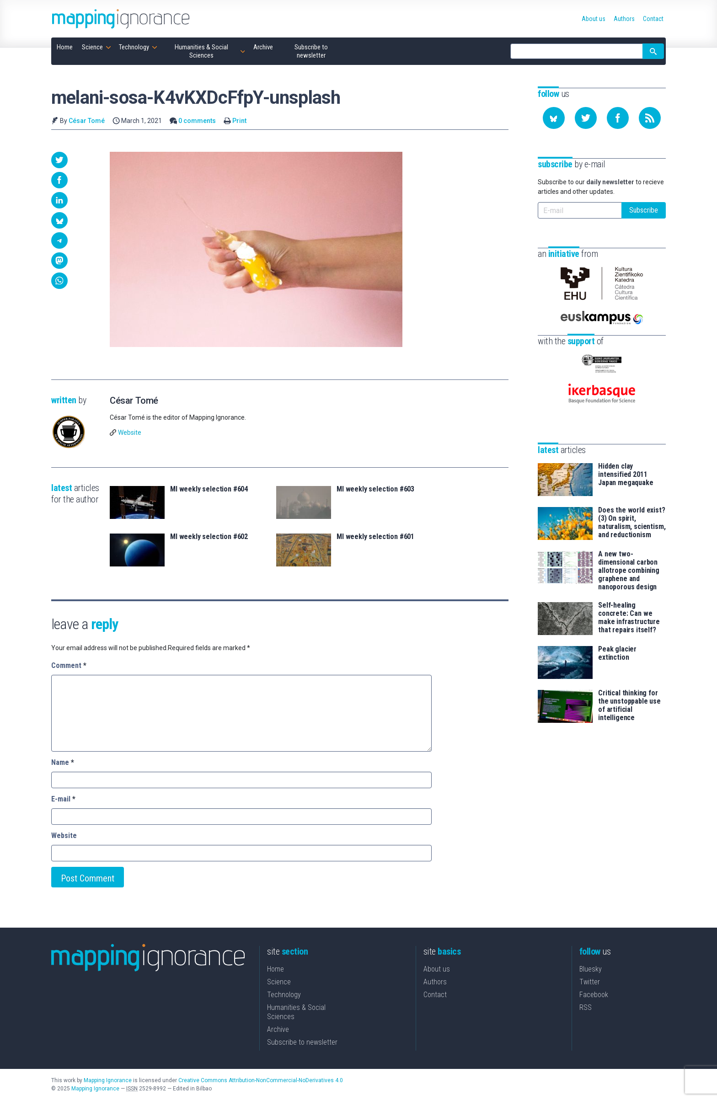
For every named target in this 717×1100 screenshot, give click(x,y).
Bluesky (590, 969)
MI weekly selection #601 (375, 537)
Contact (435, 994)
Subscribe (643, 210)
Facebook (593, 994)
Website (129, 432)
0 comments (197, 120)
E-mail (63, 799)
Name (62, 762)
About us (436, 969)
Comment (68, 665)
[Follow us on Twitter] (586, 118)
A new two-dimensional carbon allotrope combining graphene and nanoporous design (628, 570)
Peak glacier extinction (617, 653)
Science (279, 981)
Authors (435, 981)
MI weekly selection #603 (375, 489)
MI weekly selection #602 (209, 537)
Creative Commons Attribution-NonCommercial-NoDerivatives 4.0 (260, 1080)
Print (239, 120)
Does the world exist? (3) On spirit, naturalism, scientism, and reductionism (631, 522)
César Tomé (87, 120)
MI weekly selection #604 (209, 489)
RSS (585, 1007)
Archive (278, 1029)
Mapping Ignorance (108, 1080)
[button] (59, 160)
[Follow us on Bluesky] (554, 118)
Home (275, 969)
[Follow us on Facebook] (618, 118)
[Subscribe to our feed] (650, 118)
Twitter (589, 981)
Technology (284, 994)
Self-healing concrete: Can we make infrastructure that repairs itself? (629, 617)
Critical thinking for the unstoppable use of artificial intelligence (629, 705)
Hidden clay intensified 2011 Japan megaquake (625, 474)
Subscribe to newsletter (302, 1042)
